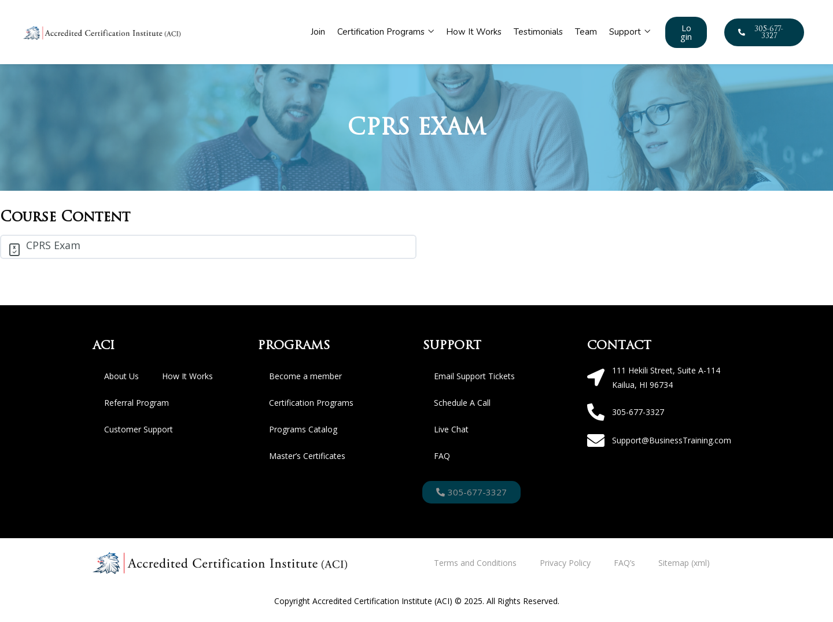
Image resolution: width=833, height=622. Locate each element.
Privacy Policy (565, 562)
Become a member (305, 376)
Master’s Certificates (307, 455)
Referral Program (136, 402)
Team (586, 32)
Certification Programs (385, 32)
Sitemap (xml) (684, 562)
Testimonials (538, 32)
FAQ (442, 455)
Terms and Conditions (475, 562)
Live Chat (451, 429)
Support (629, 32)
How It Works (474, 32)
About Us (121, 376)
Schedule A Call (462, 402)
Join (318, 32)
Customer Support (138, 429)
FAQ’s (624, 562)
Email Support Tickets (474, 376)
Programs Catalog (303, 429)
